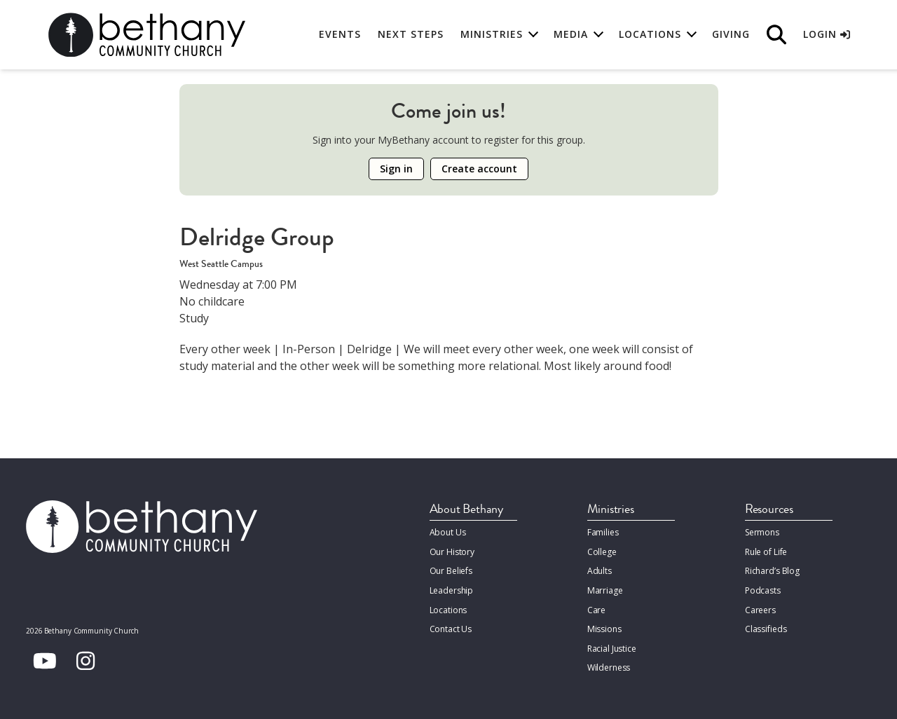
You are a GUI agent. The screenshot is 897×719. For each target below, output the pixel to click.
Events (340, 34)
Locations (448, 608)
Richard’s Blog (772, 570)
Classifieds (766, 627)
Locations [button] (650, 34)
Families (603, 532)
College (602, 551)
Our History (452, 551)
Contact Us (451, 627)
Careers (760, 608)
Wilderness (609, 665)
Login (826, 34)
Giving (731, 34)
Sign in (396, 168)
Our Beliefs (451, 570)
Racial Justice (611, 646)
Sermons (762, 532)
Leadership (452, 589)
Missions (604, 627)
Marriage (604, 589)
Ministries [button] (491, 34)
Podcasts (763, 589)
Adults (599, 570)
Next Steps (411, 34)
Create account (479, 168)
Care (596, 608)
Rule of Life (766, 551)
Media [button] (571, 34)
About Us (448, 532)
